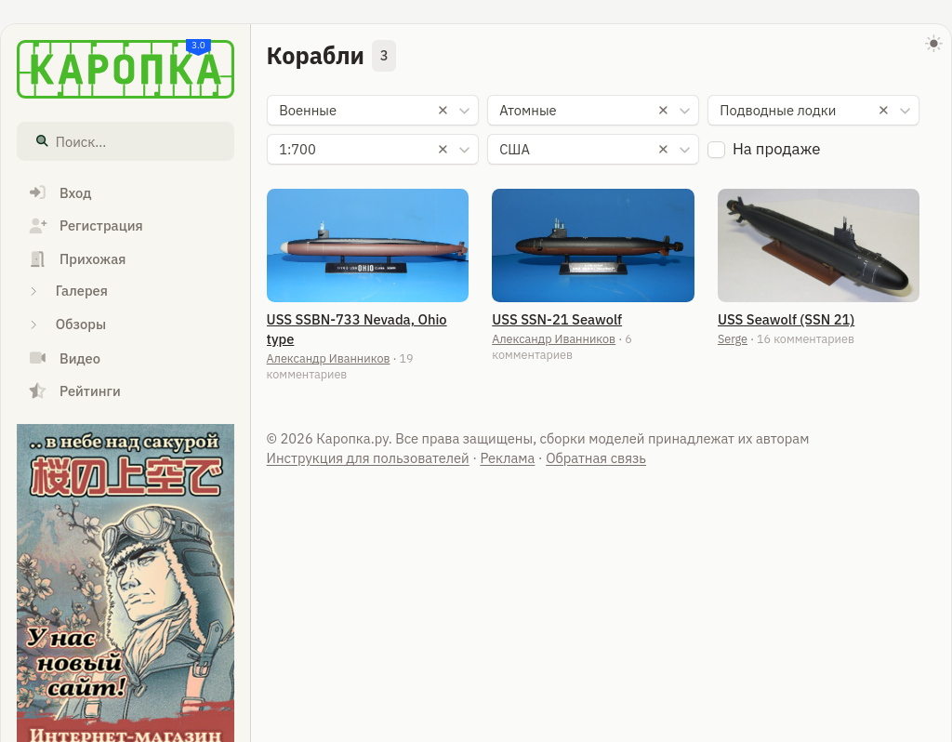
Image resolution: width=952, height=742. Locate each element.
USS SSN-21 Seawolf (557, 319)
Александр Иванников (328, 358)
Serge (732, 338)
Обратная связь (596, 458)
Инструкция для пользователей (368, 458)
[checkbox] (716, 150)
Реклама (507, 458)
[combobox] (373, 110)
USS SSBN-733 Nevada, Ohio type (357, 329)
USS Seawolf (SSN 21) (786, 319)
